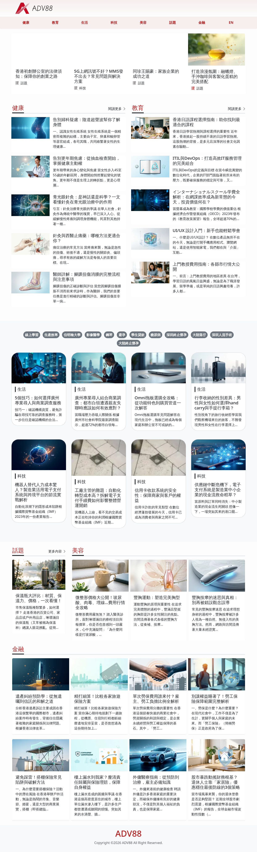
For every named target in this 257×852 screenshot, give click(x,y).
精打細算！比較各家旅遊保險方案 (97, 698)
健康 (25, 22)
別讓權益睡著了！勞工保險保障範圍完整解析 (214, 698)
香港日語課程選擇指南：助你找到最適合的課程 (206, 122)
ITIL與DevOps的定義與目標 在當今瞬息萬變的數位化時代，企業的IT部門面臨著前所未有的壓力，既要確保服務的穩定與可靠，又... (207, 175)
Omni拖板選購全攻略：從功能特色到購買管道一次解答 (158, 403)
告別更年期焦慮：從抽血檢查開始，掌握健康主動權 (86, 160)
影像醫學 (93, 334)
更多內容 (57, 551)
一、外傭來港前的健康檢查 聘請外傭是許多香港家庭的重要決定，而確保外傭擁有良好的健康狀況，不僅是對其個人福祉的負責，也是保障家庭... (157, 799)
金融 (201, 22)
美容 (143, 22)
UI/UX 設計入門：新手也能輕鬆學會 (206, 230)
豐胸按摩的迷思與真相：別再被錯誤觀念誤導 (215, 600)
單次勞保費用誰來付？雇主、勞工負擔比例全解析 (156, 698)
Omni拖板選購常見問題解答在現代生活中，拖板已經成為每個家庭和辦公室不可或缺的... (158, 419)
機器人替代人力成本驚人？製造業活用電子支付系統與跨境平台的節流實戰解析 (38, 492)
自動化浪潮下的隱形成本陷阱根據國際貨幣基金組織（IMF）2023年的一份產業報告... (38, 511)
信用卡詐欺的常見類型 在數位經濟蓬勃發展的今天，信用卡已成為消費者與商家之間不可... (158, 512)
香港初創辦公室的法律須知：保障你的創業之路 (39, 73)
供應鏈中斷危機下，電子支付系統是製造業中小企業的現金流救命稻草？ (218, 489)
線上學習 (31, 334)
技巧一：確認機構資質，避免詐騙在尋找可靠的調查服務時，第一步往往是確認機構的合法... (38, 414)
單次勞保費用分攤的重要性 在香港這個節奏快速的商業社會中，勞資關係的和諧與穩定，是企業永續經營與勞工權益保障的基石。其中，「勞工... (157, 718)
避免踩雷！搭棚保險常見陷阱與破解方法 (39, 779)
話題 (172, 22)
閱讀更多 (117, 108)
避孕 (122, 334)
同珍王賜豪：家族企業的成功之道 (156, 73)
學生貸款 (138, 334)
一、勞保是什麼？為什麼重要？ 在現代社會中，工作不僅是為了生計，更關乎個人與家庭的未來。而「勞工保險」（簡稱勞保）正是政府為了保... (215, 718)
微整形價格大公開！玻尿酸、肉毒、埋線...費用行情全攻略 (100, 602)
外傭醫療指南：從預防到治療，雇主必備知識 (156, 779)
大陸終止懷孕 (129, 343)
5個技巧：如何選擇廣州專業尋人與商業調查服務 (38, 400)
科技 (114, 22)
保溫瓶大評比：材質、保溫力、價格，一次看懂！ (39, 598)
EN (231, 22)
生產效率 (51, 334)
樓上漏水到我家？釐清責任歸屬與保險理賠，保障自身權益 (97, 782)
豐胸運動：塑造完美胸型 (157, 597)
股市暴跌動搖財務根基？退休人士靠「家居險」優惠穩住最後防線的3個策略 (215, 782)
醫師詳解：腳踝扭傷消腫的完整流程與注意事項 (86, 276)
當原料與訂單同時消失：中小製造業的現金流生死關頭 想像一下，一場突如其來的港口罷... (218, 506)
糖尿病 (155, 334)
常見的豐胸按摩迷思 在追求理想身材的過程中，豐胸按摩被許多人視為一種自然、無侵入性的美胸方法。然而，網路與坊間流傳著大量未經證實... (216, 619)
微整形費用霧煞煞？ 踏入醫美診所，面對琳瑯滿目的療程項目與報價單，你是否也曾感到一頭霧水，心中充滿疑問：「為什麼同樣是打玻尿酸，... (99, 624)
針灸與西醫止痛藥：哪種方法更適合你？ (86, 238)
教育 (55, 22)
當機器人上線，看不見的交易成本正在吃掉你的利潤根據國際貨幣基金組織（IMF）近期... (98, 517)
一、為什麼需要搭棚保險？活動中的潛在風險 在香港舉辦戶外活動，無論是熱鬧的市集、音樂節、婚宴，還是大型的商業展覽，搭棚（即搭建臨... (39, 799)
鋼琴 (109, 334)
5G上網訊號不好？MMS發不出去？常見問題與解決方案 (98, 76)
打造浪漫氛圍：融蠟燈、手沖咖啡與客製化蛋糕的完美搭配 (214, 76)
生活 (84, 22)
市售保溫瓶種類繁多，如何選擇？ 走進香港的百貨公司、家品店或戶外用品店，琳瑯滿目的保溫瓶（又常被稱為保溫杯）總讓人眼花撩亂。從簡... (38, 617)
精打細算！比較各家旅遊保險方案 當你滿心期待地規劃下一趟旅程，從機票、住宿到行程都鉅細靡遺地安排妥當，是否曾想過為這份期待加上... (98, 718)
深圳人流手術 (222, 334)
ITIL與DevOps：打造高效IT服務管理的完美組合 (207, 160)
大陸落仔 (199, 334)
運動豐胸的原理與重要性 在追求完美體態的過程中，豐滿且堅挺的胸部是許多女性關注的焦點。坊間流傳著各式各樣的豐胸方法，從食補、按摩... (158, 614)
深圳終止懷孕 (176, 334)
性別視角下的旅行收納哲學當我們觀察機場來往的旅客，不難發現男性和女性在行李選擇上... (218, 419)
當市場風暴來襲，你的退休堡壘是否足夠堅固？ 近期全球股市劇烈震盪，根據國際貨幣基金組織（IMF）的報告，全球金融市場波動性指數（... (216, 804)
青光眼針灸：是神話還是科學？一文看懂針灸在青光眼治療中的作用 (86, 199)
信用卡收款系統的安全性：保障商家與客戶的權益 (158, 495)
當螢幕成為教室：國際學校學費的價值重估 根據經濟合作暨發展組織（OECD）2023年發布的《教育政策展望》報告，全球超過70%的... (207, 213)
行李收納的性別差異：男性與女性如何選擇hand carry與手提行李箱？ (218, 403)
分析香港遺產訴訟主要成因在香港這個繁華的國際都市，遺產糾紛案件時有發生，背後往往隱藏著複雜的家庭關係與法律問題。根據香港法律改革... (39, 718)
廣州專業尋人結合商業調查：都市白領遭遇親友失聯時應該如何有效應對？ (98, 403)
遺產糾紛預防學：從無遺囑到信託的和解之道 (39, 698)
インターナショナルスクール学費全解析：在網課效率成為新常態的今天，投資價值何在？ (206, 197)
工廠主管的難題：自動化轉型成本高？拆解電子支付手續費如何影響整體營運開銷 (98, 497)
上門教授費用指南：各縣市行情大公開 (206, 266)
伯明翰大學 (72, 334)
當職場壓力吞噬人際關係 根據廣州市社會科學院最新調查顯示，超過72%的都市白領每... (97, 419)
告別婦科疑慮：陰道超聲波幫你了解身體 (86, 122)
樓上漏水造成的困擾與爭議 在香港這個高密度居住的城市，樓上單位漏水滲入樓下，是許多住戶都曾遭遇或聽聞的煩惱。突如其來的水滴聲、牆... (98, 804)
